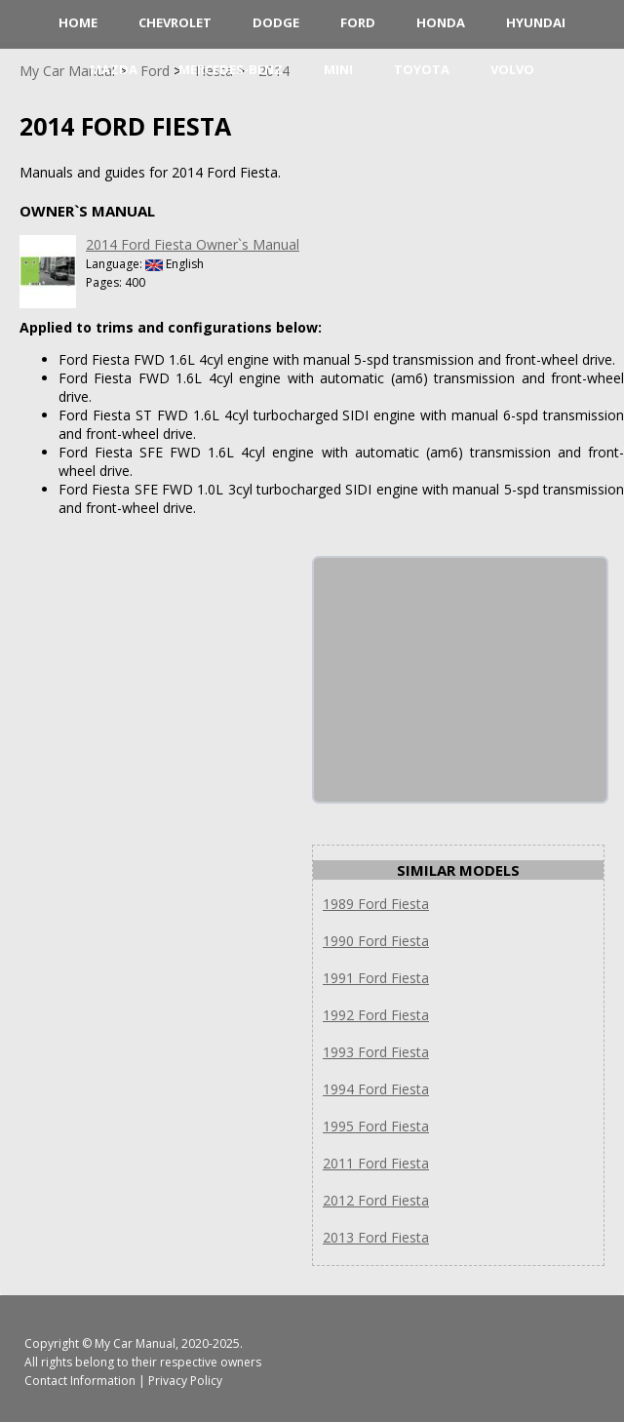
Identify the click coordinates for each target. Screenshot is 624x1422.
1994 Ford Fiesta (376, 1089)
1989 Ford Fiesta (376, 903)
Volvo (512, 69)
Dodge (276, 22)
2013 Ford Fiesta (376, 1237)
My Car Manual (135, 1343)
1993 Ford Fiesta (376, 1052)
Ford (357, 22)
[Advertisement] (460, 680)
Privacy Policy (185, 1380)
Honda (440, 22)
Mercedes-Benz (230, 69)
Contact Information (80, 1380)
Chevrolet (175, 22)
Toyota (421, 69)
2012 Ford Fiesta (376, 1200)
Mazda (113, 69)
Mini (338, 69)
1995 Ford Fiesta (376, 1126)
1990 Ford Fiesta (376, 940)
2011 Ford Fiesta (376, 1163)
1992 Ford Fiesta (376, 1015)
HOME (78, 22)
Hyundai (536, 22)
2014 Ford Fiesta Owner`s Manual (192, 244)
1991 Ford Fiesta (376, 977)
